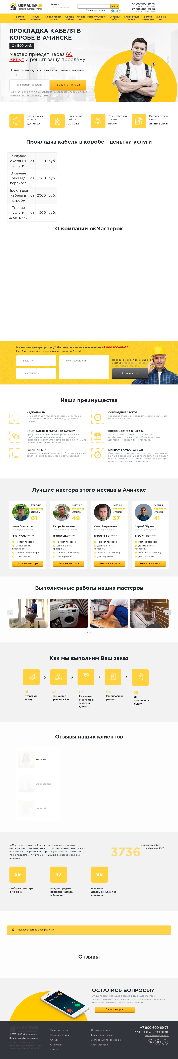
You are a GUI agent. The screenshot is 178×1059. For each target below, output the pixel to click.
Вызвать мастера (28, 564)
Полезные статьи (60, 1016)
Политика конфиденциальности (24, 1016)
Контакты (55, 1031)
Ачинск (54, 4)
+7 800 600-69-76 (143, 4)
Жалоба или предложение (106, 1021)
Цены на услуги (59, 1011)
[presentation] (10, 612)
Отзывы (54, 1021)
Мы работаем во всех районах (33, 911)
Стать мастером (100, 1026)
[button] (87, 632)
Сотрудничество (100, 1011)
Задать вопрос (115, 990)
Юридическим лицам (102, 1016)
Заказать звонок (96, 10)
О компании (56, 1026)
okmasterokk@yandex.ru (157, 1017)
